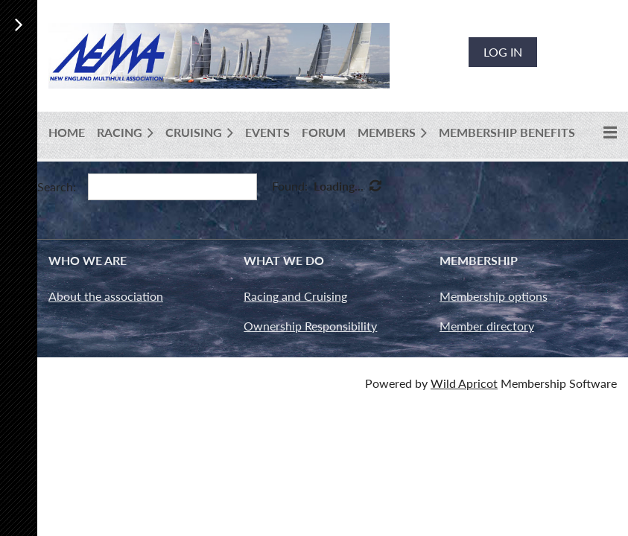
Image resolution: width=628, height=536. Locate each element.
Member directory (487, 326)
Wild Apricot (464, 383)
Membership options (494, 296)
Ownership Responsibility (310, 326)
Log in (502, 52)
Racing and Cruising (295, 296)
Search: (56, 186)
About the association (105, 296)
